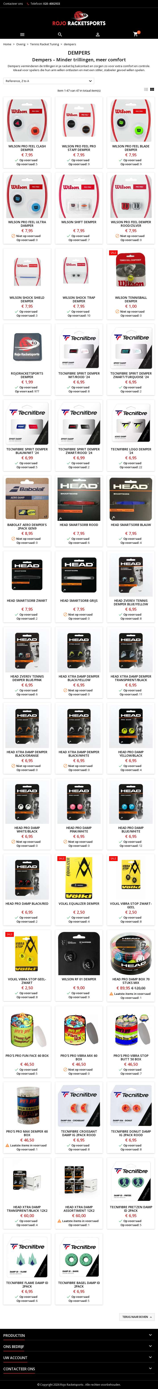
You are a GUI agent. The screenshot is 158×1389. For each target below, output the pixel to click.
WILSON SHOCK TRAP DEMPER (79, 299)
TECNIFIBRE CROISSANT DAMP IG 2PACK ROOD (79, 1133)
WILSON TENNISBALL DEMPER (131, 299)
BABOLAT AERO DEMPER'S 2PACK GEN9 (27, 526)
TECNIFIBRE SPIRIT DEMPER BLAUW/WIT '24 (27, 451)
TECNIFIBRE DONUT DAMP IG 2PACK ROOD (131, 1133)
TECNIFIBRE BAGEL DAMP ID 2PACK (79, 1284)
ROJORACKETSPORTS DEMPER (27, 375)
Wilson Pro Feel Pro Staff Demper (79, 148)
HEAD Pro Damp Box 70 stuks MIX (131, 981)
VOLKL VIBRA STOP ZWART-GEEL (131, 905)
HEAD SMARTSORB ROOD (79, 525)
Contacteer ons (13, 4)
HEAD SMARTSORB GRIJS (79, 600)
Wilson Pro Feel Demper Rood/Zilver (131, 224)
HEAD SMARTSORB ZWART (27, 600)
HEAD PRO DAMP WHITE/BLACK (27, 829)
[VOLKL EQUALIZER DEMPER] (79, 859)
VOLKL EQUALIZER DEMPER (79, 903)
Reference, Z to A (49, 81)
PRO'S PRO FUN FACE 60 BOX (27, 1055)
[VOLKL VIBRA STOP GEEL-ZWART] (27, 935)
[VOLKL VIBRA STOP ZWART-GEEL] (131, 859)
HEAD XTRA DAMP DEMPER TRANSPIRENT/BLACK (131, 678)
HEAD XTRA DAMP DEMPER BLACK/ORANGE (27, 754)
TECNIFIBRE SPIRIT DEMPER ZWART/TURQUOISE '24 (131, 375)
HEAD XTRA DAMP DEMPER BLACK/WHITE (79, 754)
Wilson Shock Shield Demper (27, 299)
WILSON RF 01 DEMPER (79, 979)
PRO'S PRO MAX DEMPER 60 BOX (27, 1133)
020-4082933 (51, 4)
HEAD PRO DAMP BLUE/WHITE (130, 829)
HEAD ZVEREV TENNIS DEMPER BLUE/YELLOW (131, 602)
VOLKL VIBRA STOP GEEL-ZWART (27, 981)
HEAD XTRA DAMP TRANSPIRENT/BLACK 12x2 (27, 1209)
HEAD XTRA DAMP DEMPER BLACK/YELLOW (79, 678)
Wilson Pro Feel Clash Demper (27, 148)
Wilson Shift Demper (78, 222)
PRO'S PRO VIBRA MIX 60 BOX (78, 1057)
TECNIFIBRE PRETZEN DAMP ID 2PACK (131, 1209)
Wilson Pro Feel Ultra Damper (27, 224)
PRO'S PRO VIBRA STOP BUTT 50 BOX (131, 1057)
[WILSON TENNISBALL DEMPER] (131, 253)
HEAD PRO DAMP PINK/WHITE (78, 829)
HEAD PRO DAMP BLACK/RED (27, 903)
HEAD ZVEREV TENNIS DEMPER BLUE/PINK (27, 678)
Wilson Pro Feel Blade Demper (131, 148)
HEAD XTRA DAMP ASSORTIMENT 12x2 (79, 1209)
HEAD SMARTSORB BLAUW (131, 525)
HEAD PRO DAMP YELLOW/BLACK (130, 754)
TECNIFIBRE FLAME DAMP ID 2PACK (27, 1284)
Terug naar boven (137, 1317)
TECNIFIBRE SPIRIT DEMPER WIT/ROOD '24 (79, 375)
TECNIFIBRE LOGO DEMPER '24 (131, 451)
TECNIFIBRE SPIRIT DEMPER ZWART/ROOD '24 (79, 451)
